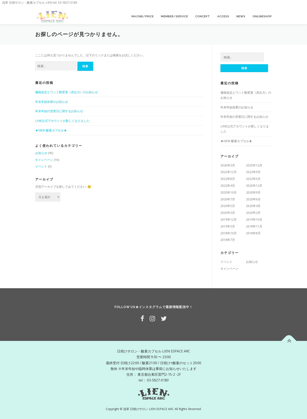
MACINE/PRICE (143, 16)
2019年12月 (228, 219)
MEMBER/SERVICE (174, 16)
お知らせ (41, 153)
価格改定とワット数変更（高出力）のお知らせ (66, 92)
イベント (41, 166)
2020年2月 (253, 213)
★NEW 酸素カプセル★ (51, 130)
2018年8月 (253, 233)
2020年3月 (227, 213)
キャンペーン (44, 160)
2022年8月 (227, 179)
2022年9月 (253, 172)
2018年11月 (254, 226)
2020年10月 (228, 192)
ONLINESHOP (262, 16)
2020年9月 (253, 192)
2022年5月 (253, 179)
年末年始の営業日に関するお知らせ (59, 111)
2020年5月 (227, 206)
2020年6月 (253, 199)
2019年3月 (227, 226)
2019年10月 (254, 219)
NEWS (240, 16)
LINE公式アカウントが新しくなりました (62, 121)
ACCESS (223, 16)
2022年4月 (227, 185)
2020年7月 (227, 199)
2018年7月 (227, 240)
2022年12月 (228, 172)
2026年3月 (227, 165)
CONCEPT (202, 16)
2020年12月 (254, 185)
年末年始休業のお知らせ (51, 102)
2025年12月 (254, 165)
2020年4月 (253, 206)
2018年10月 (228, 233)
